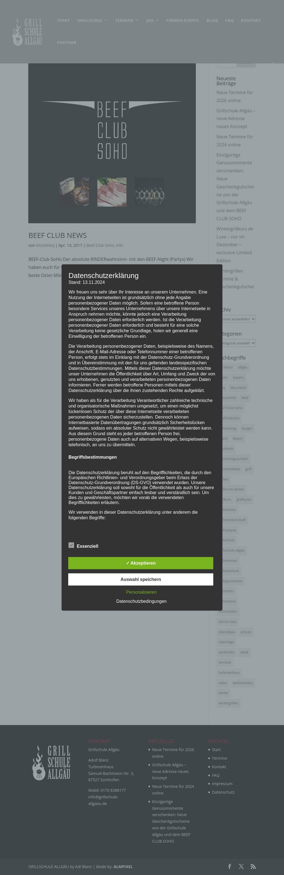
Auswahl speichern (141, 579)
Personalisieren (141, 592)
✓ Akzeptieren (141, 563)
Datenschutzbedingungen (141, 601)
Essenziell (83, 545)
